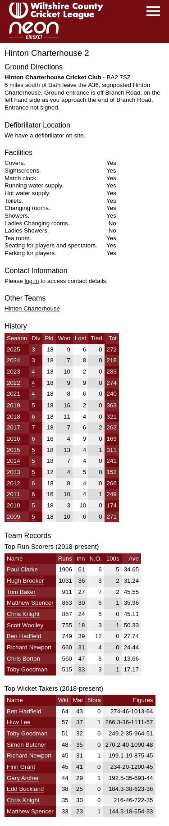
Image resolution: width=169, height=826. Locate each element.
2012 (13, 483)
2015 (13, 450)
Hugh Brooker (25, 580)
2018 (13, 416)
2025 (13, 349)
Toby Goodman (27, 669)
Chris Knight (23, 614)
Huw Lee (19, 722)
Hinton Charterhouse (32, 308)
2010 (13, 505)
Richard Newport (29, 647)
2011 (13, 494)
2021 (13, 393)
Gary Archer (23, 778)
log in (31, 281)
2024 (13, 360)
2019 (13, 405)
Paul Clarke (22, 569)
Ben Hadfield (24, 636)
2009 (13, 516)
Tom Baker (21, 592)
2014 (13, 460)
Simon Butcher (26, 744)
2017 (13, 427)
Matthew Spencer (30, 602)
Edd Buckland (25, 788)
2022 (13, 382)
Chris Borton (23, 658)
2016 (13, 438)
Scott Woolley (25, 625)
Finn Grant (21, 766)
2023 (13, 371)
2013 (13, 472)
